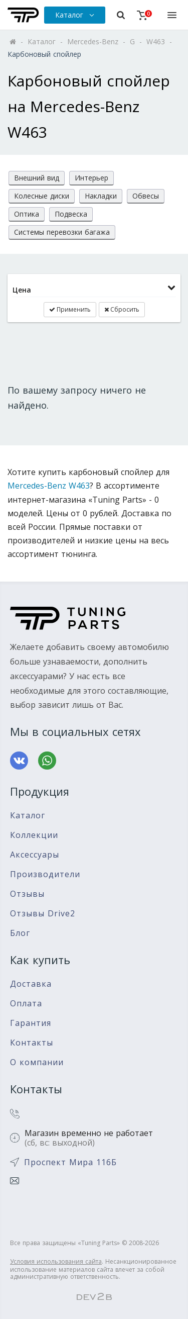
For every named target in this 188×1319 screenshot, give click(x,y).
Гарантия (30, 1023)
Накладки (101, 196)
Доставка (31, 984)
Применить (70, 309)
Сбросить (121, 309)
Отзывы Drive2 (42, 913)
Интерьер (91, 177)
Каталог (27, 815)
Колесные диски (41, 196)
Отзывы (27, 894)
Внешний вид (36, 177)
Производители (45, 874)
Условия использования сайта (56, 1261)
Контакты (31, 1043)
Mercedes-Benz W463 (49, 485)
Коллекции (34, 835)
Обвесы (145, 196)
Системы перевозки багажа (62, 232)
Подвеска (71, 214)
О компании (37, 1062)
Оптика (26, 214)
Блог (20, 933)
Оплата (26, 1003)
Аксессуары (34, 855)
